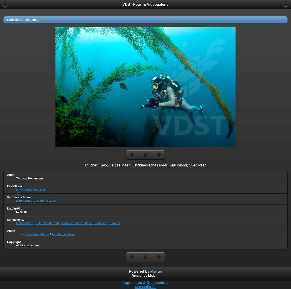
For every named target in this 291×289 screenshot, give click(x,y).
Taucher (114, 223)
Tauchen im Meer (63, 234)
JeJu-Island (43, 223)
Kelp (56, 223)
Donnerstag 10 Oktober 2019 (36, 200)
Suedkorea (100, 223)
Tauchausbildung (37, 234)
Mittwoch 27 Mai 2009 (31, 189)
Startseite (14, 20)
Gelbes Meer (24, 223)
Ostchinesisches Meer (75, 223)
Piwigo (156, 271)
